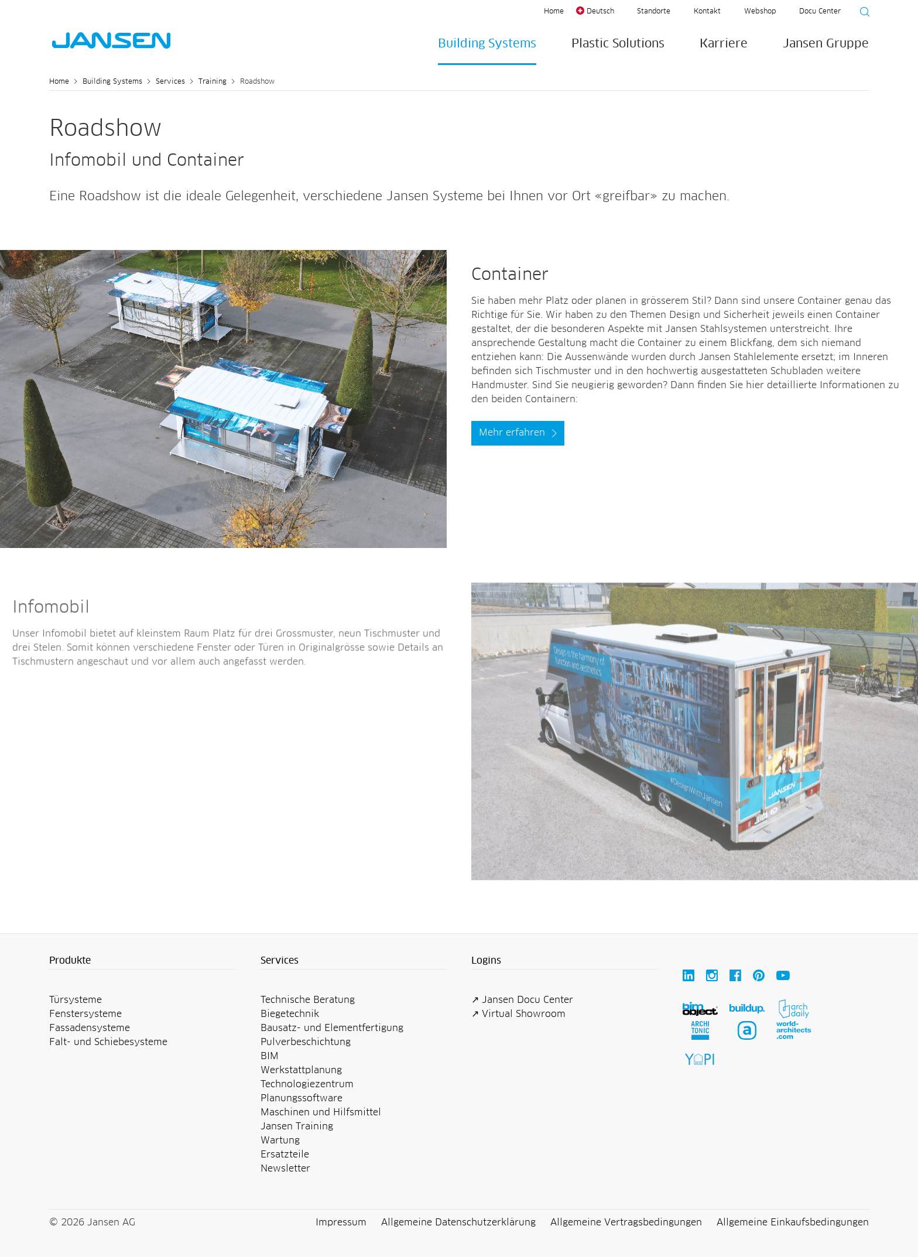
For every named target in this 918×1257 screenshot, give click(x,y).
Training (212, 81)
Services (170, 81)
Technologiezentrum (307, 1084)
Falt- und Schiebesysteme (108, 1042)
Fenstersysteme (85, 1014)
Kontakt (707, 11)
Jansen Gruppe (826, 44)
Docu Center (820, 11)
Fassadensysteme (89, 1028)
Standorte (653, 11)
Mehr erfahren (512, 432)
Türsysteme (75, 1000)
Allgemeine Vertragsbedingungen (626, 1222)
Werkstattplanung (301, 1070)
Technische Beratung (308, 1000)
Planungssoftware (301, 1098)
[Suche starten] (861, 13)
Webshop (760, 11)
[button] (142, 961)
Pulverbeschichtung (306, 1042)
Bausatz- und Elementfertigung (332, 1028)
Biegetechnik (290, 1014)
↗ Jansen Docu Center (522, 1000)
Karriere (724, 44)
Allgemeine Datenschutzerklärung (458, 1222)
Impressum (341, 1222)
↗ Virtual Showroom (518, 1014)
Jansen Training (297, 1126)
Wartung (280, 1140)
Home (554, 11)
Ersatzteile (285, 1154)
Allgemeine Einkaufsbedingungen (793, 1222)
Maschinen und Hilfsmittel (321, 1112)
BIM (270, 1056)
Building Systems (487, 44)
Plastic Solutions (617, 44)
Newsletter (285, 1168)
